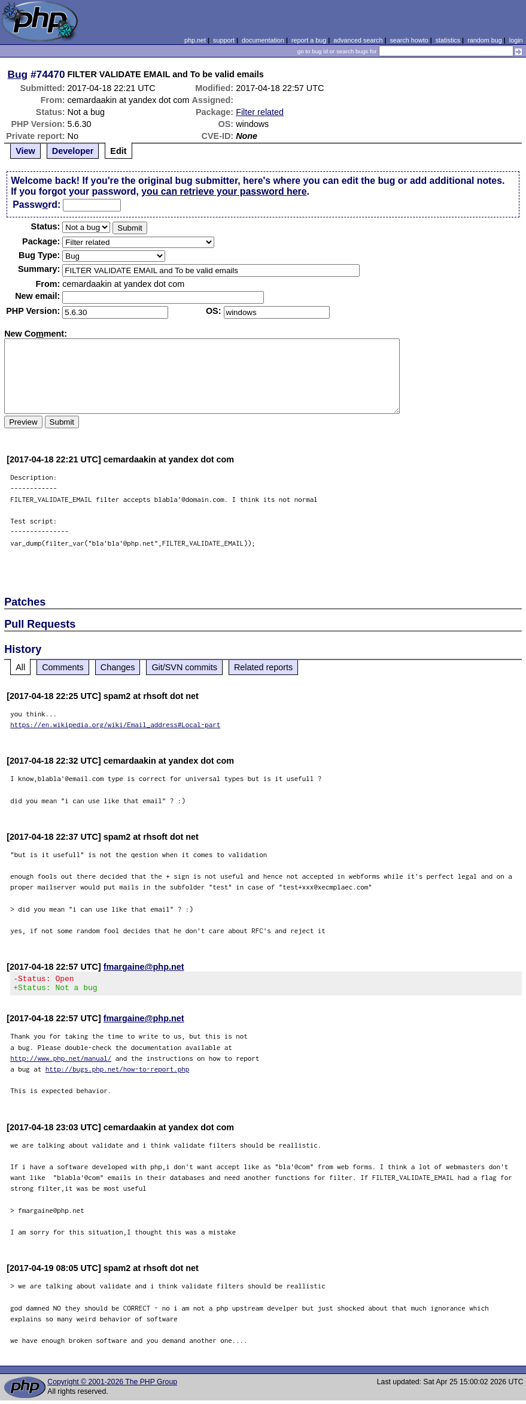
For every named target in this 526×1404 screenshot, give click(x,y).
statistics (448, 40)
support (224, 40)
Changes (118, 667)
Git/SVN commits (184, 667)
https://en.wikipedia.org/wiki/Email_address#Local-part (115, 724)
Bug (18, 74)
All (20, 667)
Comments (63, 667)
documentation (263, 40)
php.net (195, 40)
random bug (484, 40)
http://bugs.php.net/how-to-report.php (117, 1072)
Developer (73, 151)
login (516, 40)
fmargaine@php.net (144, 967)
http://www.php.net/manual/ (60, 1062)
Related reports (263, 667)
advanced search (357, 40)
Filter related (260, 112)
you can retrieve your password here (223, 191)
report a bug (308, 40)
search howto (409, 40)
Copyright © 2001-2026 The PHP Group (112, 1385)
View (25, 151)
